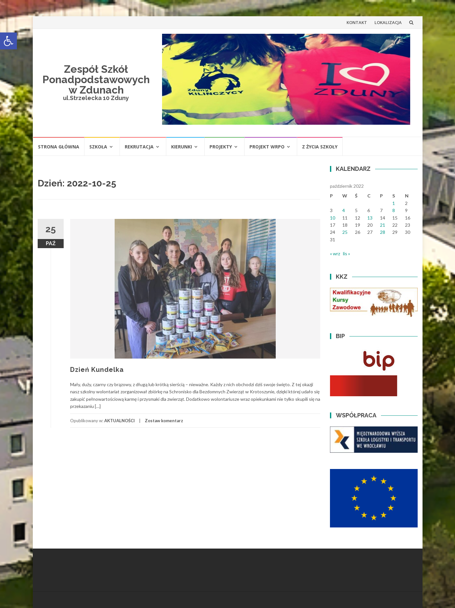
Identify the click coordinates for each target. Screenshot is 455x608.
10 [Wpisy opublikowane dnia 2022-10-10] (332, 218)
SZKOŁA (98, 147)
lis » (346, 253)
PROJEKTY (220, 147)
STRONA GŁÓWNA (58, 147)
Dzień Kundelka (97, 370)
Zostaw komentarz (164, 420)
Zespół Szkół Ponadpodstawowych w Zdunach (96, 79)
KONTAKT (357, 22)
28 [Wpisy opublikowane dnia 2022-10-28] (382, 232)
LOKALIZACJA (388, 22)
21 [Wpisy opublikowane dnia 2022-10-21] (382, 225)
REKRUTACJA (139, 147)
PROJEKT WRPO (266, 147)
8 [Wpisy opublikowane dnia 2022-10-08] (393, 210)
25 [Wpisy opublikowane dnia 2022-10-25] (345, 232)
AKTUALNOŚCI (119, 420)
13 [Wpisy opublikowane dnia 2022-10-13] (370, 218)
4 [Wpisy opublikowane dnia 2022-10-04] (343, 210)
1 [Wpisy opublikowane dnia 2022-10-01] (393, 203)
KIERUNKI (181, 147)
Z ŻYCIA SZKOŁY (319, 147)
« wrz (335, 253)
